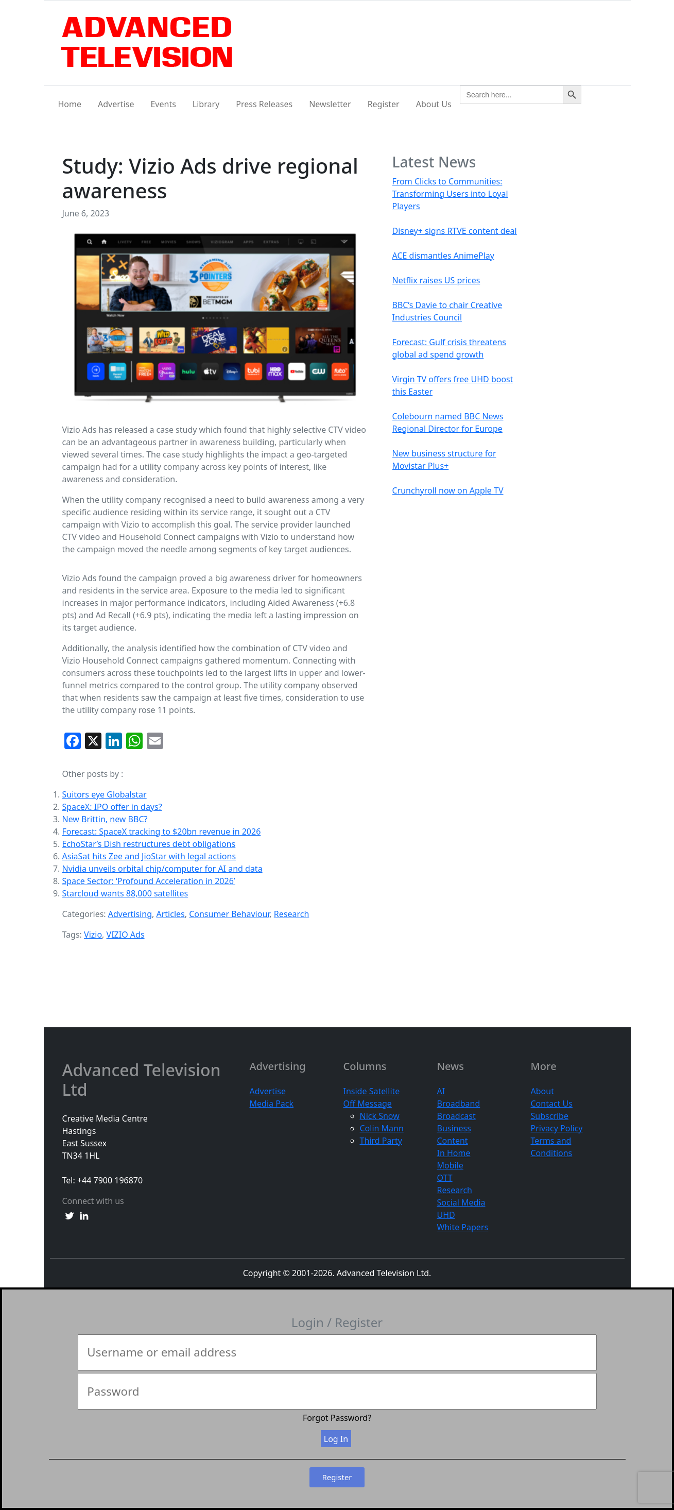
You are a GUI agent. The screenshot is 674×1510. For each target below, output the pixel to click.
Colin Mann (382, 1128)
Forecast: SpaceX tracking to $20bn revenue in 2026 (161, 831)
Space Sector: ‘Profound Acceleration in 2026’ (148, 881)
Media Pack (272, 1103)
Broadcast (456, 1116)
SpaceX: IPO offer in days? (112, 806)
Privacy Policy (557, 1128)
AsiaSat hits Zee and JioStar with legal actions (149, 856)
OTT (445, 1177)
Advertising (130, 914)
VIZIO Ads (126, 934)
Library (206, 104)
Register (384, 104)
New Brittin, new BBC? (105, 819)
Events (163, 104)
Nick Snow (380, 1116)
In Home (454, 1153)
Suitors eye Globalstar (104, 794)
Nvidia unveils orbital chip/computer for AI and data (162, 868)
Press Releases (264, 104)
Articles (170, 914)
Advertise (116, 104)
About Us (434, 104)
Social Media (461, 1202)
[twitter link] (69, 1215)
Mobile (450, 1165)
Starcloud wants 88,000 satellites (125, 893)
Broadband (458, 1103)
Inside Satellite (371, 1091)
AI (441, 1091)
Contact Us (552, 1103)
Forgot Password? (337, 1417)
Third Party (381, 1140)
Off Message (367, 1103)
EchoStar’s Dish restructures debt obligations (149, 844)
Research (291, 914)
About (542, 1091)
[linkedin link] (84, 1215)
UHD (446, 1214)
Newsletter (330, 104)
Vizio (93, 934)
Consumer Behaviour (229, 914)
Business (454, 1128)
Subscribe (549, 1116)
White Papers (463, 1227)
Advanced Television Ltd (141, 1080)
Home (70, 104)
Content (452, 1140)
